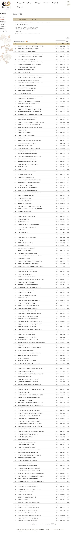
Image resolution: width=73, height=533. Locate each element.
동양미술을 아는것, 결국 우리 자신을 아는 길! (27, 497)
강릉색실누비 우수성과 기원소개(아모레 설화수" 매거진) (29, 502)
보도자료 (2, 19)
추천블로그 (2, 28)
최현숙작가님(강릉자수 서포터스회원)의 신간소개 (28, 518)
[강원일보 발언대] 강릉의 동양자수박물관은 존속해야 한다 (29, 489)
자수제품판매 (3, 31)
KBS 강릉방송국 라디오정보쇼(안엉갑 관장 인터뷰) (28, 486)
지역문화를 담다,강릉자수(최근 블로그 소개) (27, 512)
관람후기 (2, 24)
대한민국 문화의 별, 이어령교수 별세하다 (26, 491)
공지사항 (2, 17)
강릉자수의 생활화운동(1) (23, 499)
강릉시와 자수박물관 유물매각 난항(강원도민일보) (28, 520)
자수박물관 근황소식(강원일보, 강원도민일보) (27, 505)
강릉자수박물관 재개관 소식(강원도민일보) (26, 484)
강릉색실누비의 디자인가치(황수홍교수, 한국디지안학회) (29, 515)
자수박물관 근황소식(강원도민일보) (25, 494)
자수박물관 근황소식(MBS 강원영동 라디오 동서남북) (28, 507)
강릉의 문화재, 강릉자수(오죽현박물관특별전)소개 (28, 510)
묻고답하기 (2, 22)
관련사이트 (2, 26)
